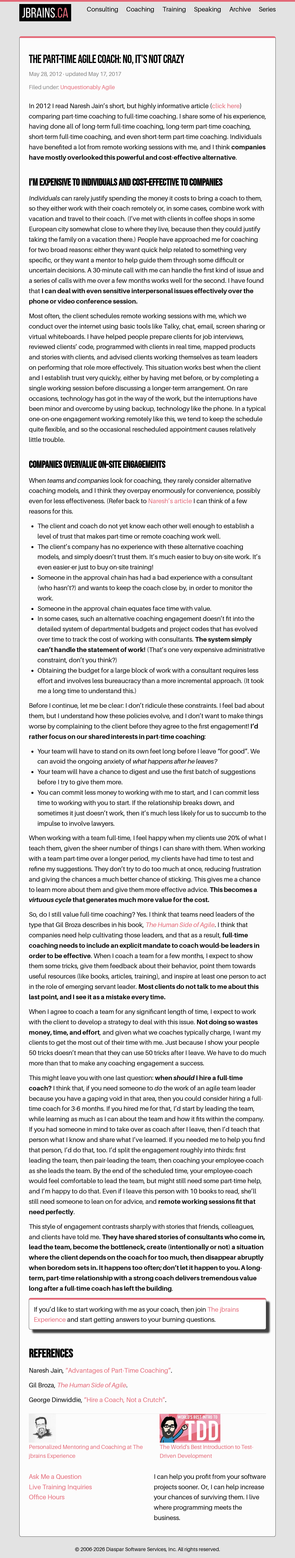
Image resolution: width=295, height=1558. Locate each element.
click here (226, 106)
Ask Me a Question (55, 1476)
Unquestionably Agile (87, 87)
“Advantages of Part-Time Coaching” (118, 1370)
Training (174, 9)
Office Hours (47, 1497)
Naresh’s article (170, 501)
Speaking (207, 9)
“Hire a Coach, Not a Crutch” (124, 1399)
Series (267, 9)
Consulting (102, 9)
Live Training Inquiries (60, 1487)
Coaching (140, 9)
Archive (240, 9)
